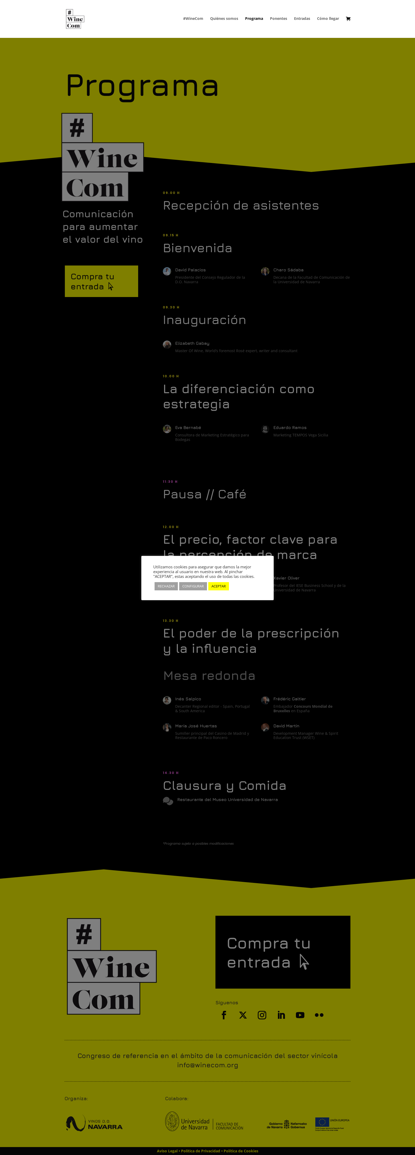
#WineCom (193, 19)
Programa (254, 19)
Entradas (302, 19)
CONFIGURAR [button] (193, 586)
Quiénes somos (224, 19)
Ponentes (278, 19)
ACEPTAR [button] (218, 586)
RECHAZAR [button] (166, 586)
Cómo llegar (328, 19)
